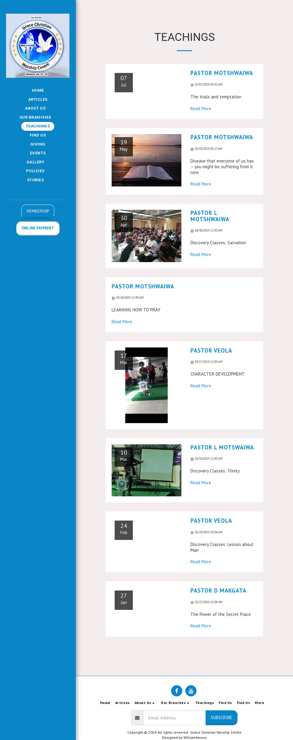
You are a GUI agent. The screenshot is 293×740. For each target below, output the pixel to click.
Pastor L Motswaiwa (222, 447)
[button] (37, 108)
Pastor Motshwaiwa (221, 73)
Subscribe (221, 717)
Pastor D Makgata (218, 590)
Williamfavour (195, 737)
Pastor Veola (211, 350)
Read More (200, 108)
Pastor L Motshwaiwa (209, 216)
